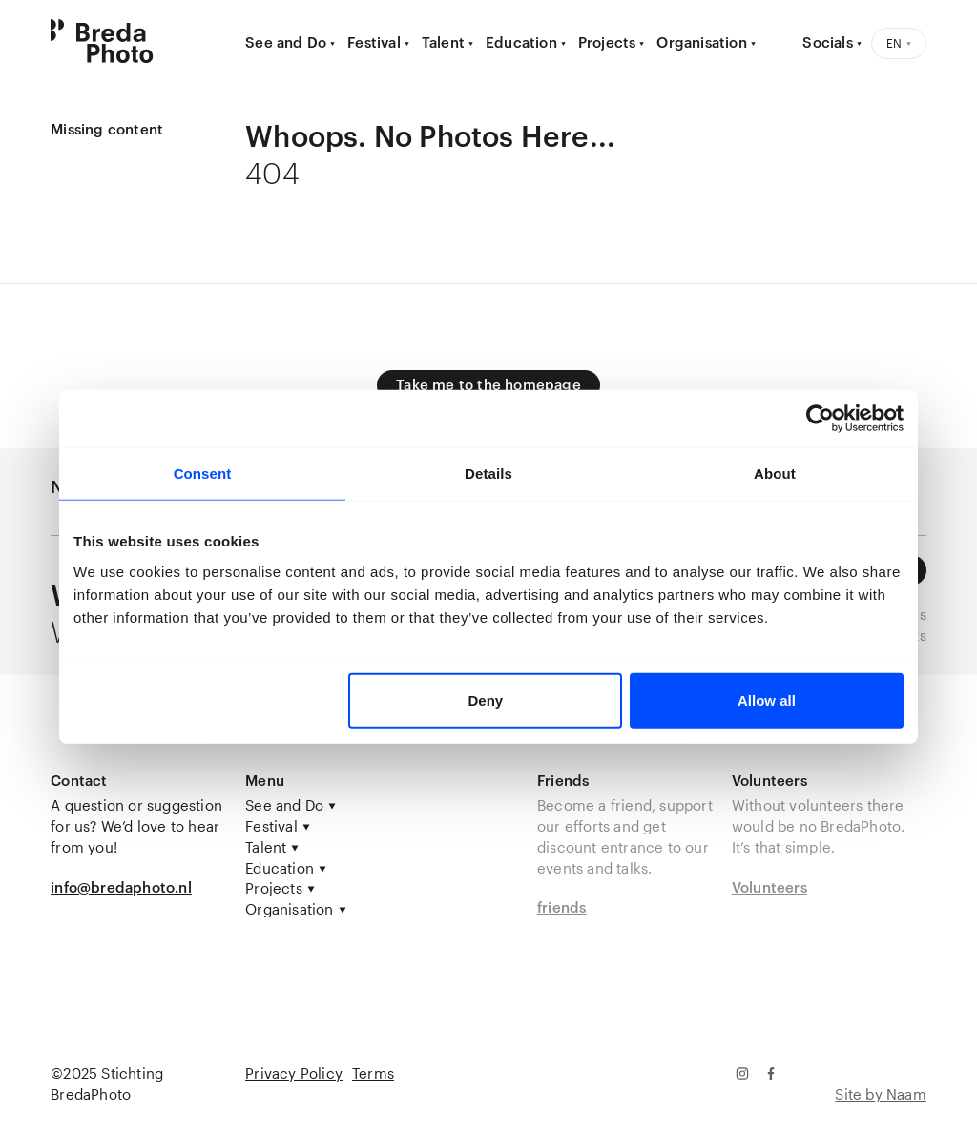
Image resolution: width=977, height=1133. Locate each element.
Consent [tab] (203, 473)
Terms (373, 1073)
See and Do (285, 42)
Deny (486, 699)
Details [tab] (488, 473)
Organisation (701, 42)
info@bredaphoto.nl (121, 887)
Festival (374, 42)
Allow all (767, 699)
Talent (443, 42)
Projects (607, 42)
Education (521, 42)
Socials (827, 42)
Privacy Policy (294, 1073)
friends (561, 907)
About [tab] (775, 473)
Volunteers (769, 887)
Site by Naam (880, 1093)
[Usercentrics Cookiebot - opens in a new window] (820, 418)
